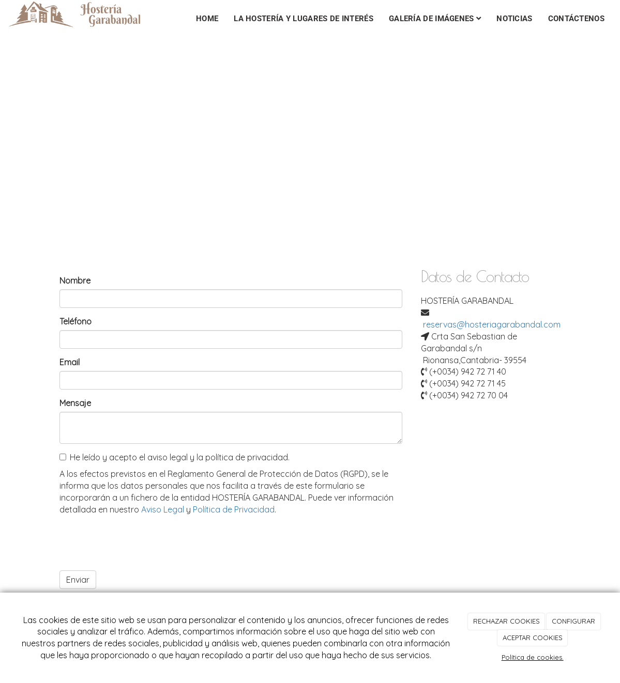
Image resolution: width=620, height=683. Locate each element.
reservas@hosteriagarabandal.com (492, 324)
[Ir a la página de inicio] (85, 13)
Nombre (74, 280)
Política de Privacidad (234, 509)
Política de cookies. (533, 657)
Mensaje (75, 403)
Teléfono (75, 321)
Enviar (77, 580)
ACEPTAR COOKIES (533, 637)
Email (69, 362)
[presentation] (138, 542)
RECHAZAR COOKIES (506, 621)
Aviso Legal (162, 509)
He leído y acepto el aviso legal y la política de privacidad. (174, 457)
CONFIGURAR (573, 621)
